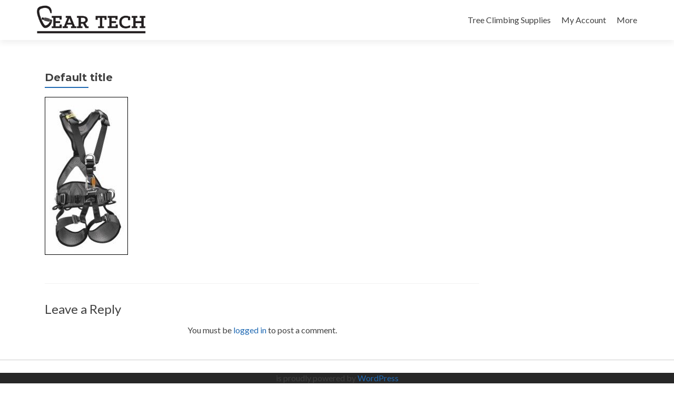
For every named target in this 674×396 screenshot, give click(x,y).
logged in (249, 330)
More (627, 20)
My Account (583, 20)
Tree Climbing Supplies (509, 20)
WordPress (378, 378)
